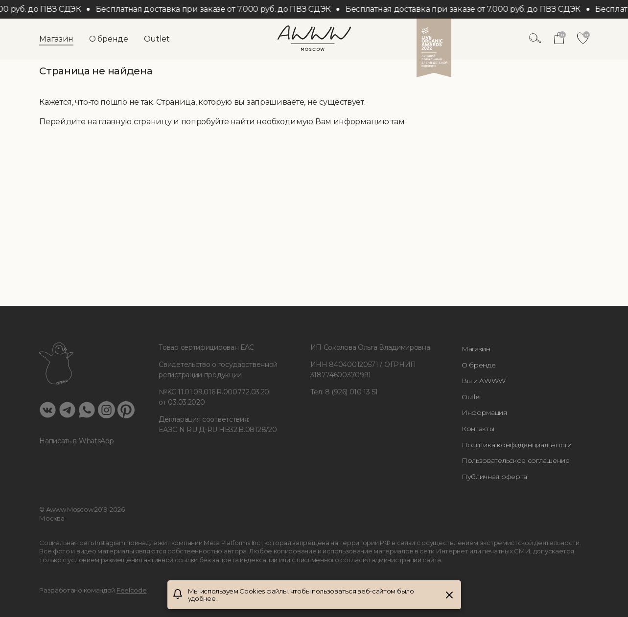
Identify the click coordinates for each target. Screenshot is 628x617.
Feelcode (131, 590)
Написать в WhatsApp (76, 440)
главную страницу (134, 121)
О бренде (108, 39)
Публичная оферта (494, 476)
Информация (484, 412)
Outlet (157, 39)
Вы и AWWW (484, 380)
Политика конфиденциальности (517, 444)
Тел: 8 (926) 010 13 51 (344, 392)
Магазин (56, 39)
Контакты (478, 428)
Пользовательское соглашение (516, 460)
